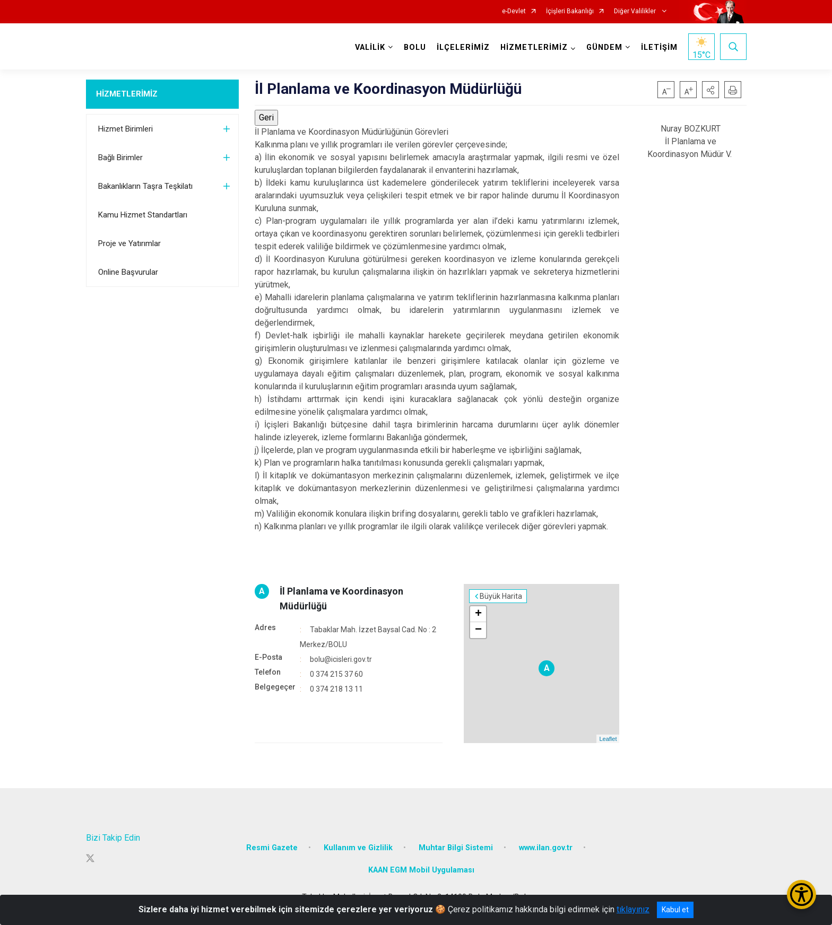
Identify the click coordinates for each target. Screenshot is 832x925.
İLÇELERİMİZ (463, 47)
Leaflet (608, 739)
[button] (710, 89)
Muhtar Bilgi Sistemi (456, 847)
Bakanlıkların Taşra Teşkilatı (145, 186)
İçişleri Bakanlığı (570, 11)
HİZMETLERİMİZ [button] (534, 47)
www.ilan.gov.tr (546, 847)
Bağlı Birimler (120, 157)
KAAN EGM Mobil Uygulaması (421, 870)
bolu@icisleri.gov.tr (341, 659)
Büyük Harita (501, 596)
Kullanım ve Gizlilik (358, 847)
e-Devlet (514, 11)
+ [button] (478, 614)
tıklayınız (633, 909)
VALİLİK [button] (370, 47)
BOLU (415, 47)
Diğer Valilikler (635, 11)
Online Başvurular (128, 272)
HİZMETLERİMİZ (127, 94)
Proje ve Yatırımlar (129, 243)
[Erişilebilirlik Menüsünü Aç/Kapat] (801, 894)
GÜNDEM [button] (604, 47)
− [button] (478, 630)
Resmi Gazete (272, 847)
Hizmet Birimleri (125, 129)
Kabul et (675, 909)
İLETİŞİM (659, 47)
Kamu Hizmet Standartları (142, 215)
